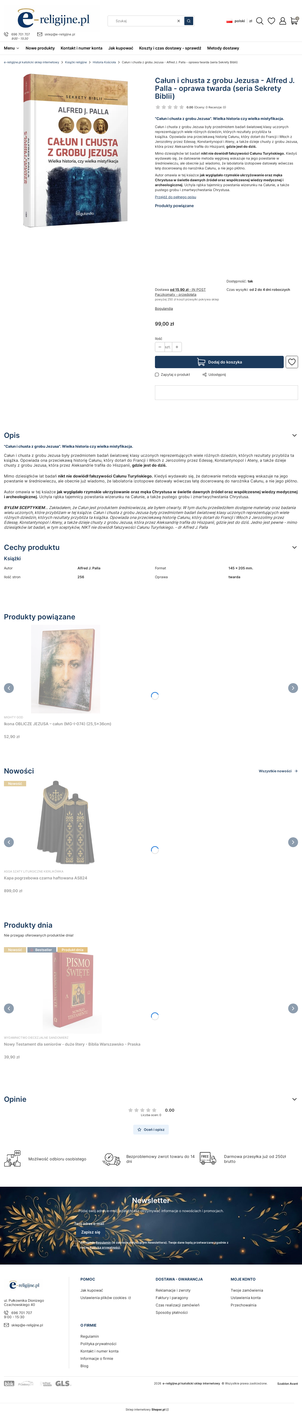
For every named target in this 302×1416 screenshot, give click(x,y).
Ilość (158, 338)
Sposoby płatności (172, 1312)
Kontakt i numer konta (99, 1351)
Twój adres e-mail (89, 1223)
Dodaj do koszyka (225, 362)
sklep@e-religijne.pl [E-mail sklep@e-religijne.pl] (60, 34)
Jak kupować (91, 1290)
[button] (188, 21)
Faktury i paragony (172, 1297)
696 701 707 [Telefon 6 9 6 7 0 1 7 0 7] (20, 34)
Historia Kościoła (104, 62)
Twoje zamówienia (247, 1290)
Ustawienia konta (246, 1297)
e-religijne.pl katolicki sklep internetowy (31, 62)
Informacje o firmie (96, 1358)
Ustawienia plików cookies (104, 1297)
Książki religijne (76, 62)
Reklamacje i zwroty (173, 1290)
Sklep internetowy (145, 1409)
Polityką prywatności (105, 1247)
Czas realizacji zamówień (178, 1305)
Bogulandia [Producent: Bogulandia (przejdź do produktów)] (164, 308)
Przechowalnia (243, 1305)
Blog (84, 1366)
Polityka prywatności (98, 1343)
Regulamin (103, 1242)
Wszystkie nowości (278, 771)
